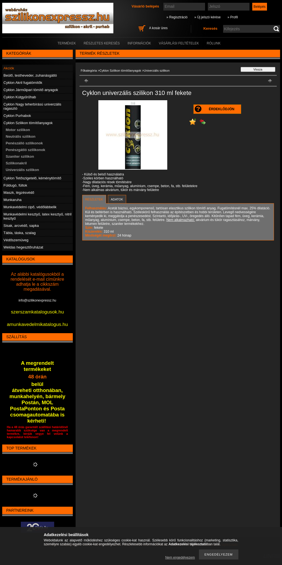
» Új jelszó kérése (207, 17)
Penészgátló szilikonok (25, 150)
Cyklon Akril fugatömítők (23, 83)
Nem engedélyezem (180, 557)
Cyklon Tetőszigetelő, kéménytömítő (32, 178)
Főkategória (89, 70)
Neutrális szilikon (21, 136)
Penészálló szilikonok (24, 143)
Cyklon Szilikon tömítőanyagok (120, 70)
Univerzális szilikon (22, 170)
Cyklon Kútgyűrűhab (20, 97)
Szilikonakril (16, 163)
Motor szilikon (18, 130)
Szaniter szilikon (20, 156)
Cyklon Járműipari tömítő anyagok (31, 90)
